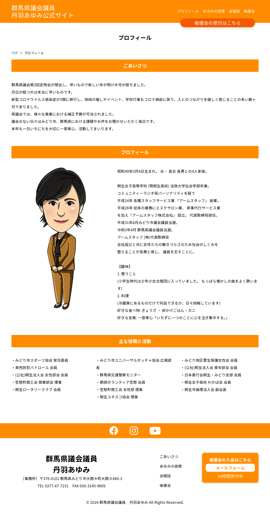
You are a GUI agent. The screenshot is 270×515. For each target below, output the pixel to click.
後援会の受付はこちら (217, 22)
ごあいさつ (169, 456)
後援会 (249, 11)
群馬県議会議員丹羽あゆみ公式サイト (42, 11)
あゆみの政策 (214, 11)
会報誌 (234, 11)
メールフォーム (230, 468)
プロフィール (188, 11)
